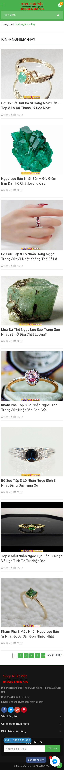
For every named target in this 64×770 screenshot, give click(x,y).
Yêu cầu (52, 748)
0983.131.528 (21, 697)
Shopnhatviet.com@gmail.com (26, 702)
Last (43, 655)
